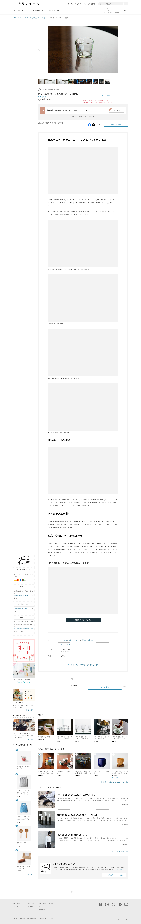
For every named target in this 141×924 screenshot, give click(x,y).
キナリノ (15, 906)
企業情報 (15, 918)
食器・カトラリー (74, 640)
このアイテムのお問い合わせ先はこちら (85, 665)
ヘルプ (41, 906)
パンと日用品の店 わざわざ (37, 18)
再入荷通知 (106, 95)
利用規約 (22, 918)
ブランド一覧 (30, 903)
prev (41, 49)
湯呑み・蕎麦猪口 (87, 640)
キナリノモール (17, 18)
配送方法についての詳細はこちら (23, 608)
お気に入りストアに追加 (115, 875)
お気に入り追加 (116, 125)
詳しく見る (31, 710)
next (125, 49)
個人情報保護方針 (32, 918)
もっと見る (28, 875)
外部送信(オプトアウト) (46, 918)
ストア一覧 (25, 18)
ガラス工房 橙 (65, 645)
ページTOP (72, 891)
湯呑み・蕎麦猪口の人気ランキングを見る (115, 782)
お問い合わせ (43, 909)
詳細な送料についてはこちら (22, 595)
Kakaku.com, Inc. (123, 920)
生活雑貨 (64, 640)
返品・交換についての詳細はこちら (23, 628)
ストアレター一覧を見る (121, 851)
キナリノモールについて (46, 903)
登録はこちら (31, 740)
